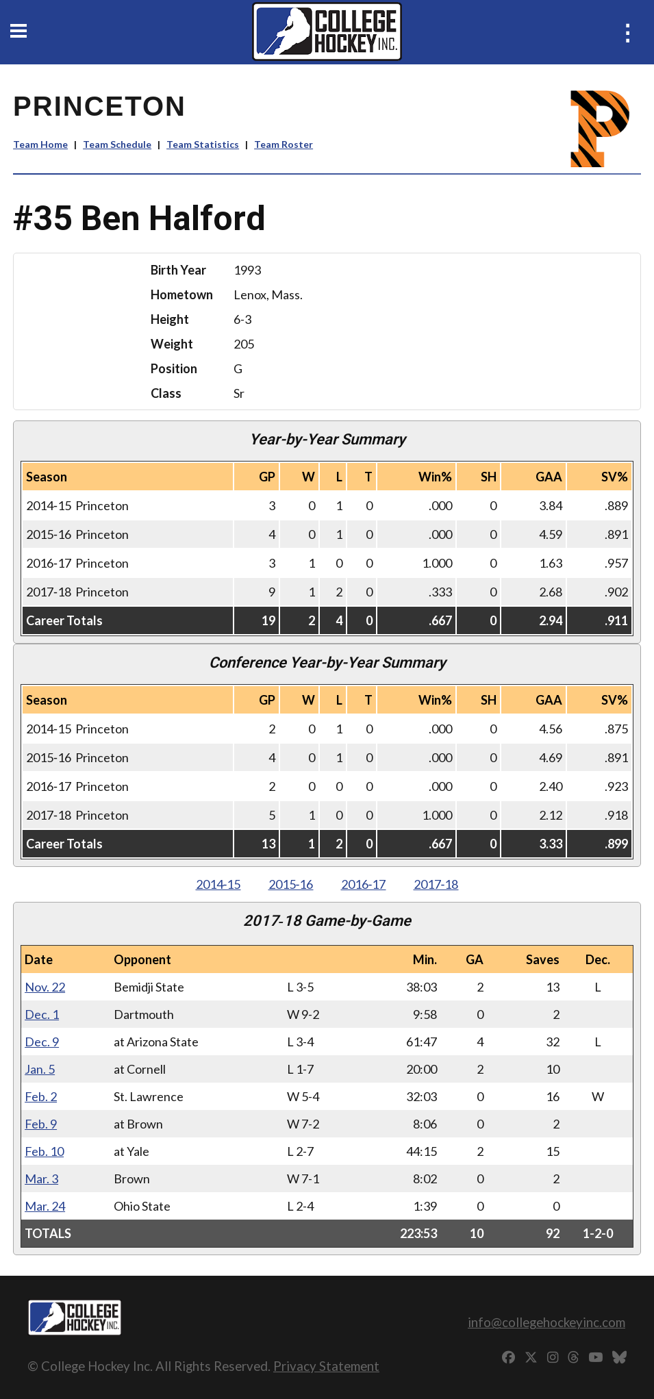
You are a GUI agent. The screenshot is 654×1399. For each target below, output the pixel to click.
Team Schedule (117, 144)
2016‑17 (363, 884)
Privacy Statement (326, 1366)
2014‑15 (218, 884)
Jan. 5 (40, 1068)
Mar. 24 (45, 1205)
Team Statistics (202, 144)
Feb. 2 (41, 1096)
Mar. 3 (41, 1178)
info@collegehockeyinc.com (546, 1322)
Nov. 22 (45, 986)
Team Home (40, 144)
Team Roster (283, 144)
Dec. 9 (42, 1041)
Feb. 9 (41, 1123)
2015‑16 (291, 884)
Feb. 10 (44, 1151)
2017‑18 (436, 884)
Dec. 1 (42, 1014)
